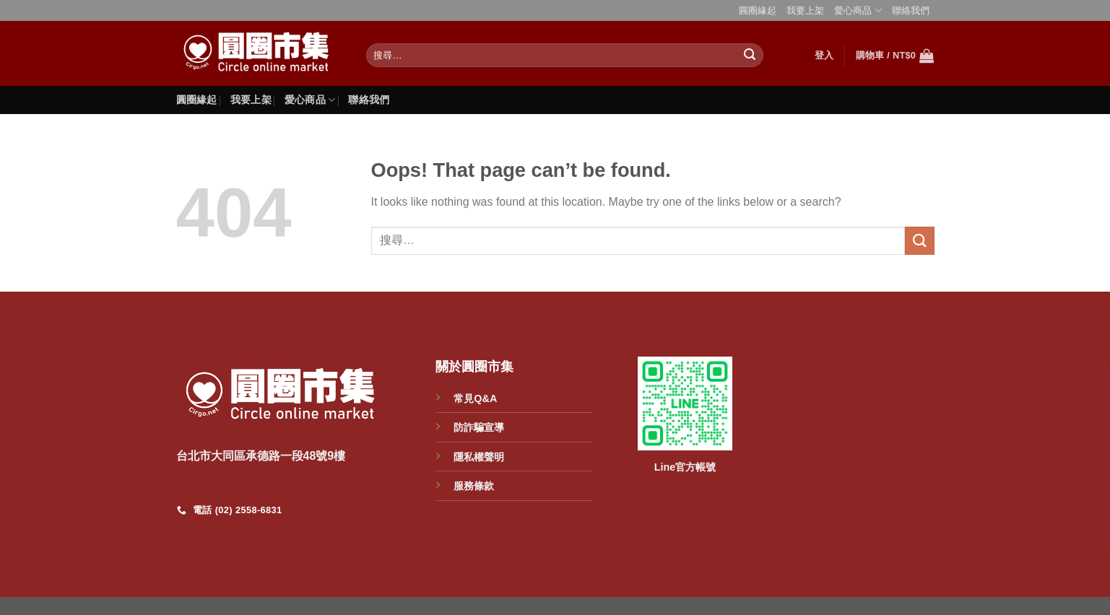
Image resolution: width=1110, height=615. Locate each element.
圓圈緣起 (757, 10)
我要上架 (805, 10)
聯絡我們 (910, 10)
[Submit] (750, 55)
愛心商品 (857, 10)
